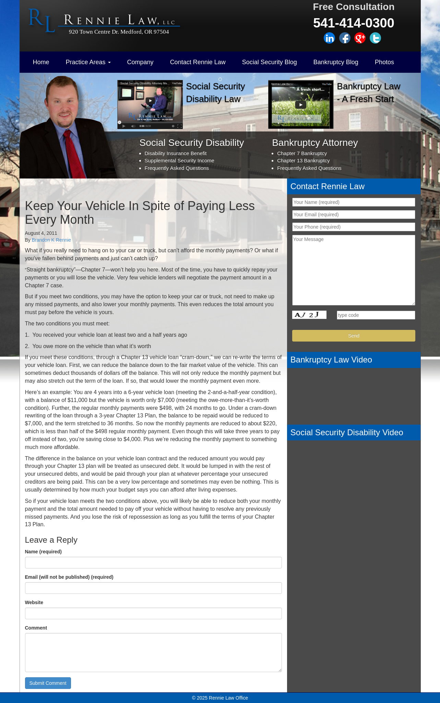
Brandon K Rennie (51, 240)
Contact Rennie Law (198, 62)
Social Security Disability (192, 142)
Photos (384, 62)
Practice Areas (88, 62)
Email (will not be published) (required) (69, 577)
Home (41, 62)
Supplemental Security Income (179, 160)
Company (140, 62)
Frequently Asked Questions (177, 168)
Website (34, 602)
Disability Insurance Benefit (176, 153)
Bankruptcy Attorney (315, 142)
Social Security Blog (269, 62)
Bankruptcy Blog (335, 62)
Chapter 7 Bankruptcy (302, 153)
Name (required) (43, 551)
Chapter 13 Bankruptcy (303, 160)
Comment (36, 628)
